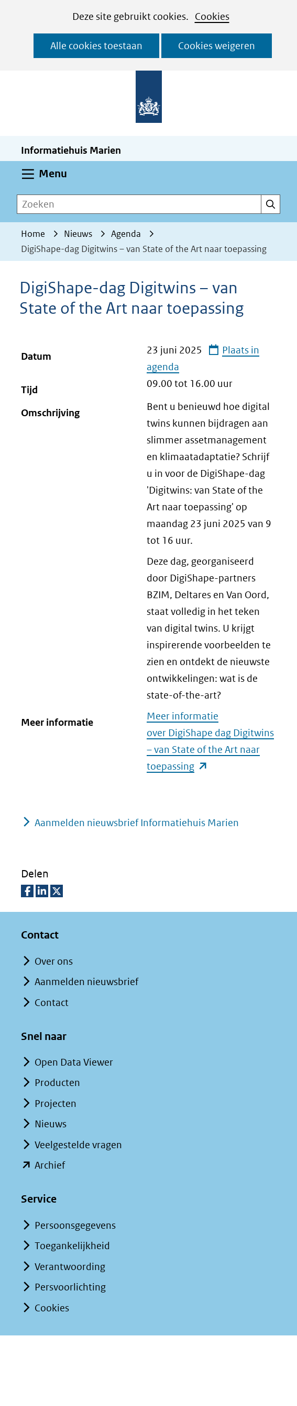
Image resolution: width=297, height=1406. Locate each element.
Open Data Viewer (74, 1062)
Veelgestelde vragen (78, 1145)
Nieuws (51, 1124)
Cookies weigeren (216, 46)
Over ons (54, 961)
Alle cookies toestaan (96, 46)
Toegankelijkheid (72, 1246)
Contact (52, 1003)
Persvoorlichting (70, 1287)
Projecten (55, 1104)
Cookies (212, 16)
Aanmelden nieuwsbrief (86, 982)
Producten (57, 1083)
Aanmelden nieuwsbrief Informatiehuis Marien (137, 823)
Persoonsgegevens (75, 1225)
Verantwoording (70, 1267)
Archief (50, 1165)
